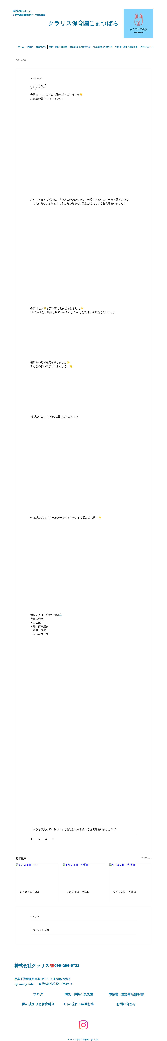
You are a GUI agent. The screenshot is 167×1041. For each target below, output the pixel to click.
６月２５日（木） (30, 891)
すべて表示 (146, 858)
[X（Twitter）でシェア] (38, 839)
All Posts (21, 59)
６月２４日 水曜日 (78, 891)
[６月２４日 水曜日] (83, 875)
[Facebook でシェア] (31, 839)
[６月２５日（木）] (37, 875)
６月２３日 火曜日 (124, 891)
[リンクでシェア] (52, 839)
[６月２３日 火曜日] (130, 875)
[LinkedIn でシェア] (45, 839)
